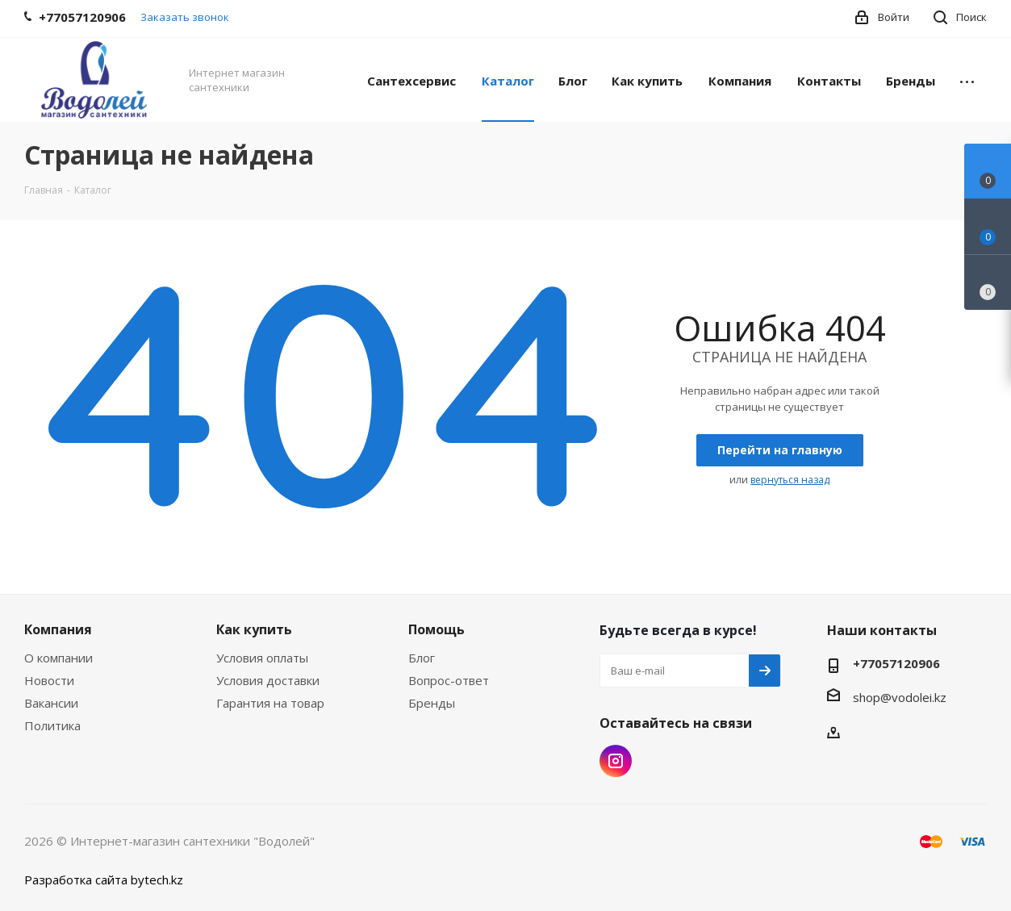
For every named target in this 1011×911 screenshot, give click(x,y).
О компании (58, 658)
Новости (49, 680)
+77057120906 (896, 663)
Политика (52, 725)
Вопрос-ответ (448, 680)
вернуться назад (789, 480)
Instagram (615, 761)
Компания (58, 629)
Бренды (431, 703)
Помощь (436, 629)
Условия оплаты (262, 658)
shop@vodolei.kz (899, 697)
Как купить (254, 629)
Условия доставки (268, 680)
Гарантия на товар (270, 703)
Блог (421, 658)
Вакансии (51, 703)
